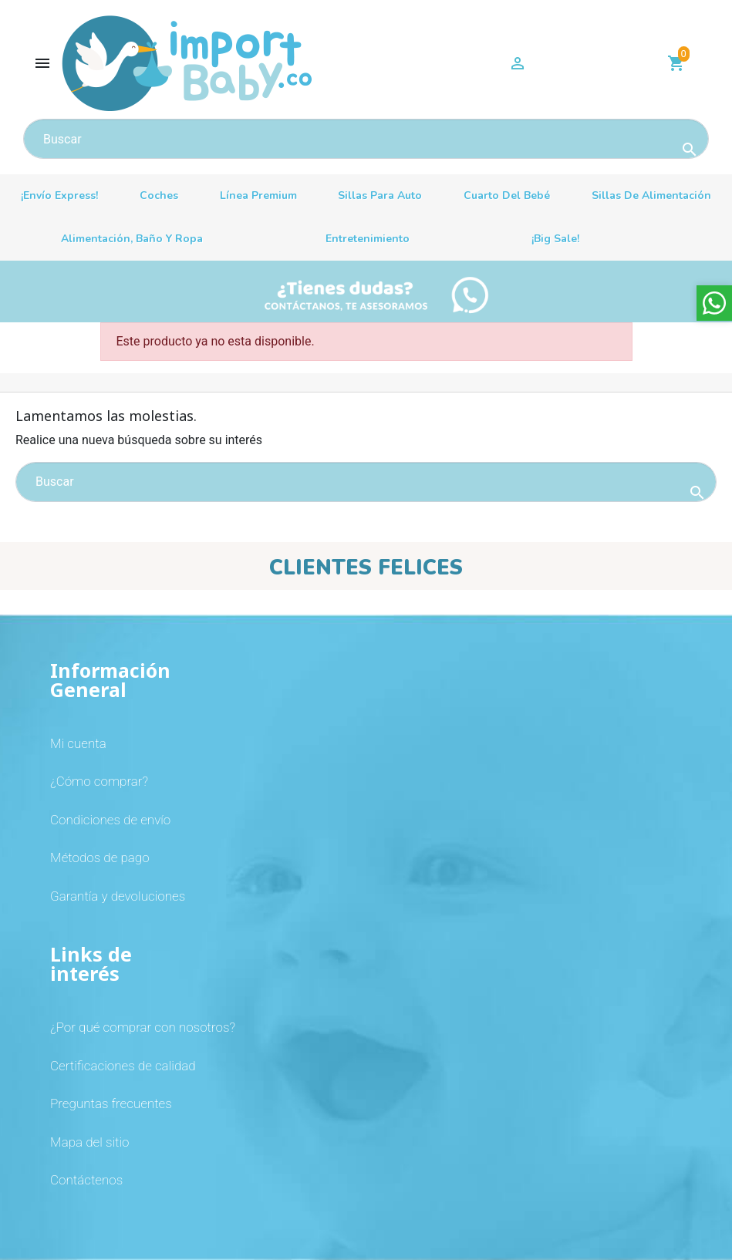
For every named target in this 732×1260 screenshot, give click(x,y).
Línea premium (258, 195)
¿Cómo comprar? (99, 781)
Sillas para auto (380, 195)
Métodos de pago (100, 857)
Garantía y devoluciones (117, 896)
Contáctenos (86, 1180)
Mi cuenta (78, 743)
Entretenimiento (368, 238)
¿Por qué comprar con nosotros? (142, 1027)
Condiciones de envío (110, 819)
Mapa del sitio (89, 1142)
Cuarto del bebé (507, 195)
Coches (159, 195)
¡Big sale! (555, 238)
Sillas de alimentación (651, 195)
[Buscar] (366, 139)
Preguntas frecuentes (111, 1103)
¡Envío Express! (59, 195)
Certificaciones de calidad (123, 1065)
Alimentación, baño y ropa (132, 238)
